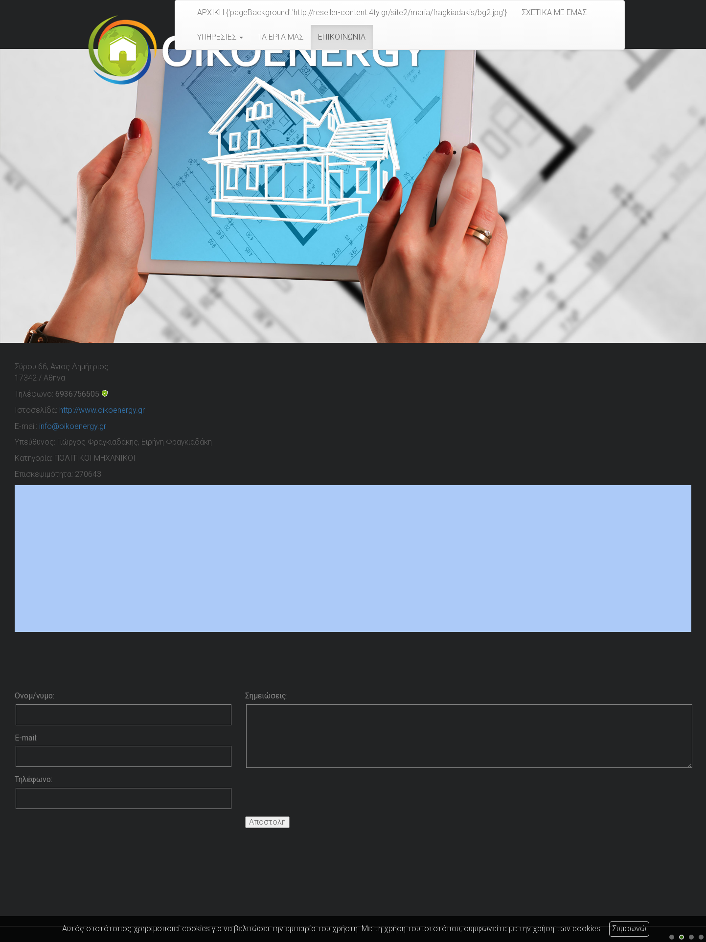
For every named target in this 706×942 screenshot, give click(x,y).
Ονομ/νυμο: (34, 695)
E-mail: (26, 737)
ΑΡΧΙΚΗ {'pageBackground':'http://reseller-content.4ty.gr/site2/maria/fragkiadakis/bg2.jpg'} (352, 12)
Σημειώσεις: (266, 695)
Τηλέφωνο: (33, 779)
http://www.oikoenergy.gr (102, 410)
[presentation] (319, 794)
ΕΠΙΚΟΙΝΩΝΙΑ (341, 37)
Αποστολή (267, 822)
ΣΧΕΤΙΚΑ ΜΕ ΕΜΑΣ (554, 12)
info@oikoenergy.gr (72, 426)
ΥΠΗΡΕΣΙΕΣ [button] (220, 37)
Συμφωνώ (629, 928)
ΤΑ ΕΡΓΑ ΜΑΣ (280, 37)
